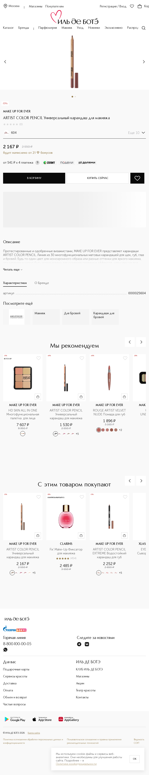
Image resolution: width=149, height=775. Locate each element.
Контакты (82, 697)
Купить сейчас (97, 178)
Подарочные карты (16, 669)
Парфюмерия (47, 28)
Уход (80, 28)
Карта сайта (34, 733)
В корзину (34, 178)
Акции (80, 683)
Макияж (67, 28)
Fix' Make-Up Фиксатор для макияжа (66, 551)
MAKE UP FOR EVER (16, 111)
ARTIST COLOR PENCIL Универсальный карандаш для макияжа (66, 414)
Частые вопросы (14, 704)
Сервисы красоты (15, 676)
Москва (11, 6)
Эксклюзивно (114, 28)
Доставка (9, 683)
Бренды (23, 28)
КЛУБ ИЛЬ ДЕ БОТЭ (89, 669)
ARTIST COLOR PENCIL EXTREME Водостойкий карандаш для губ (110, 553)
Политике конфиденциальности (76, 763)
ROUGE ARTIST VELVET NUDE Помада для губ (110, 412)
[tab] (15, 284)
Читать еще (13, 269)
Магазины (35, 6)
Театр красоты (85, 690)
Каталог (8, 28)
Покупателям (54, 6)
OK (134, 759)
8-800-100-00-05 (17, 644)
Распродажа (135, 28)
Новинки (94, 28)
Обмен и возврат (15, 697)
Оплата (8, 690)
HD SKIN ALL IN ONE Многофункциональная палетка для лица (23, 414)
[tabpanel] (74, 293)
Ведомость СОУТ (139, 741)
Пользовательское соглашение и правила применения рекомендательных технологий (94, 741)
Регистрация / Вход (113, 6)
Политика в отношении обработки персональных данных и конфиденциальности (33, 741)
